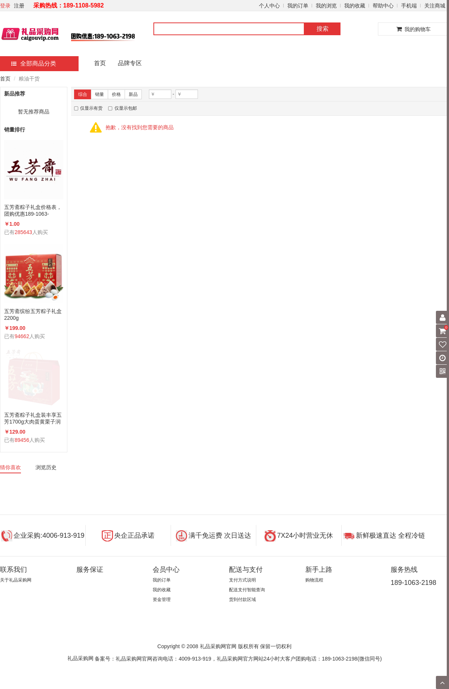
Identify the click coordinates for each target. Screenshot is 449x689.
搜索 (323, 28)
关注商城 (434, 6)
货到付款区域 (242, 599)
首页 (100, 63)
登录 (5, 6)
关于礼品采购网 (15, 580)
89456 (22, 440)
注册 (19, 6)
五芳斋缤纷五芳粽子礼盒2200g (33, 314)
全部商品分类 (33, 63)
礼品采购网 (80, 658)
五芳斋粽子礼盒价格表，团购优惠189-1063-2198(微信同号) (33, 210)
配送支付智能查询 (247, 589)
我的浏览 (326, 6)
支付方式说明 (242, 580)
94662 (22, 336)
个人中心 (269, 6)
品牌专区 (130, 63)
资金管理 (162, 599)
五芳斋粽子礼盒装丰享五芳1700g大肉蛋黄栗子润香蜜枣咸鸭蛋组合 (33, 418)
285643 (23, 232)
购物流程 (314, 580)
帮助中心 (383, 6)
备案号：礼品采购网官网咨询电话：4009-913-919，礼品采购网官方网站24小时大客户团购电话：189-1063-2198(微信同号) (238, 658)
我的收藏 (354, 6)
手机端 (409, 6)
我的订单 (297, 6)
